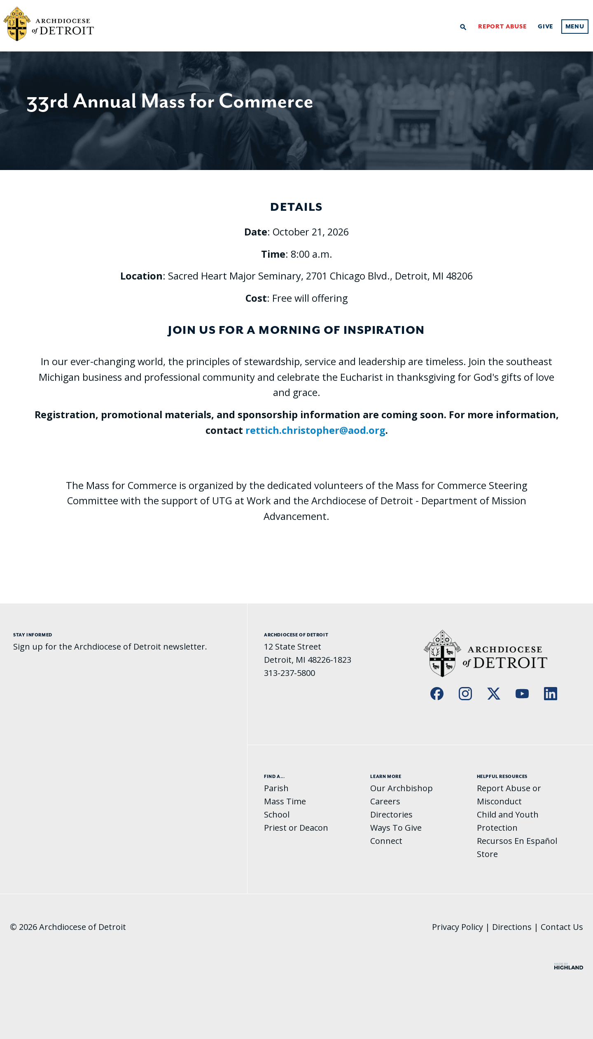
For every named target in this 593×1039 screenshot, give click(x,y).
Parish (276, 788)
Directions (512, 926)
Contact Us (562, 926)
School (276, 814)
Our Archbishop (401, 788)
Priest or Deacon (296, 827)
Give (545, 26)
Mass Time (285, 801)
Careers (385, 801)
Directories (391, 814)
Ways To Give (396, 827)
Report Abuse (502, 26)
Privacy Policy (457, 926)
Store (487, 854)
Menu (574, 26)
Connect (386, 840)
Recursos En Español (517, 840)
